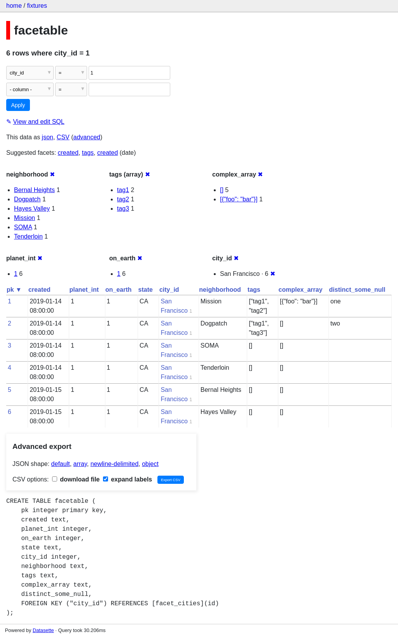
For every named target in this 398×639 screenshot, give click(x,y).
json (47, 137)
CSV (63, 137)
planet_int (84, 289)
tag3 (123, 208)
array (80, 464)
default (60, 464)
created (68, 152)
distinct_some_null (357, 289)
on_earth (118, 289)
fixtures (37, 5)
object (150, 464)
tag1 (123, 190)
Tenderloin (28, 236)
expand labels (127, 479)
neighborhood (220, 289)
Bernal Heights (34, 190)
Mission (24, 218)
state (145, 289)
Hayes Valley (32, 208)
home (14, 5)
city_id (169, 289)
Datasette (43, 630)
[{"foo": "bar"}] (239, 199)
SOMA (23, 227)
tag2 (123, 199)
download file (76, 479)
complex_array (301, 289)
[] (221, 190)
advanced (86, 137)
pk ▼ (14, 289)
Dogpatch (27, 199)
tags (88, 152)
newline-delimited (115, 464)
